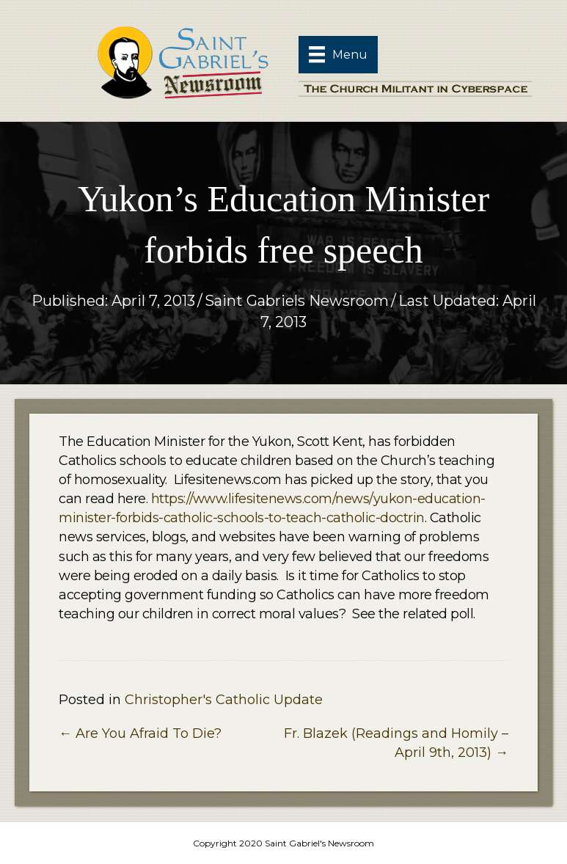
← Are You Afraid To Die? (140, 733)
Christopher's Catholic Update (224, 700)
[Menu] (338, 54)
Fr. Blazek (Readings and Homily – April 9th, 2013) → (396, 743)
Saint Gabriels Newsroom (297, 301)
